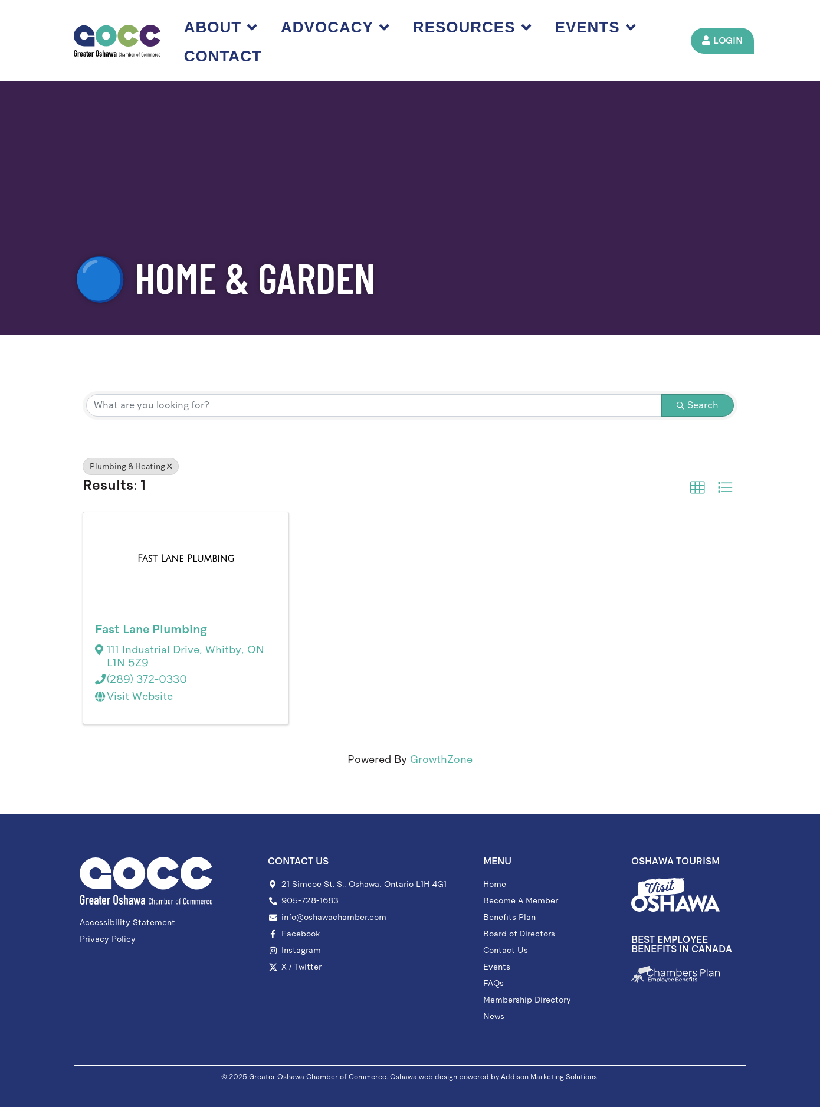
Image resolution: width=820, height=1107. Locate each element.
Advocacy (336, 27)
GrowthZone (441, 759)
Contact (224, 56)
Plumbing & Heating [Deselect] (131, 466)
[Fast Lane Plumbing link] (185, 558)
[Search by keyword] (374, 405)
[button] (697, 487)
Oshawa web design (423, 1077)
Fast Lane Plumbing (151, 629)
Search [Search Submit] (698, 405)
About (221, 27)
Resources (473, 27)
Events (596, 27)
